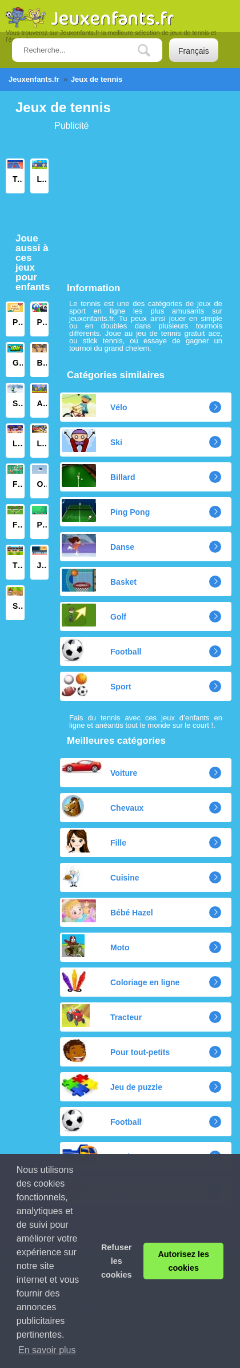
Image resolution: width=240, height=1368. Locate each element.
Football (101, 650)
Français (193, 50)
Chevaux (102, 806)
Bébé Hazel (107, 910)
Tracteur (102, 1015)
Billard (98, 475)
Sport (96, 684)
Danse (98, 545)
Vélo (94, 405)
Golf (94, 615)
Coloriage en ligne (120, 980)
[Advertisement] (123, 201)
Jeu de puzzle (112, 1085)
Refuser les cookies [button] (116, 1261)
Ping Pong (106, 510)
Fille (94, 841)
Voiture (99, 769)
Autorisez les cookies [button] (183, 1261)
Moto (95, 945)
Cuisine (100, 876)
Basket (99, 580)
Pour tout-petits (116, 1050)
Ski (92, 440)
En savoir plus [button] (47, 1350)
